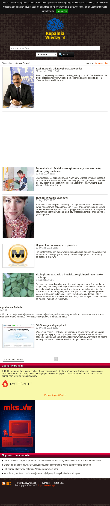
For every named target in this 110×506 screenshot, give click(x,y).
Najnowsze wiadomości (16, 455)
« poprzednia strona (13, 359)
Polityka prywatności (26, 483)
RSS (8, 483)
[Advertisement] (56, 138)
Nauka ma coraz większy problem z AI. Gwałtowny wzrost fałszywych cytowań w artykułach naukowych (52, 460)
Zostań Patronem (12, 365)
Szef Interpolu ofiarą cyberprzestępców (59, 68)
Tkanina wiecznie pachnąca (52, 197)
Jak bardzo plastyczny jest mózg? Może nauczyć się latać (31, 469)
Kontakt (46, 483)
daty (106, 63)
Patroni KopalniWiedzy (55, 395)
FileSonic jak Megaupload (51, 325)
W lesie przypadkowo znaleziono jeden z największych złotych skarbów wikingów (42, 473)
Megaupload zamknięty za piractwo (56, 245)
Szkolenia (59, 483)
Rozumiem (62, 11)
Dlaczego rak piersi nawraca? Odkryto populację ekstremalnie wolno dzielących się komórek (47, 465)
